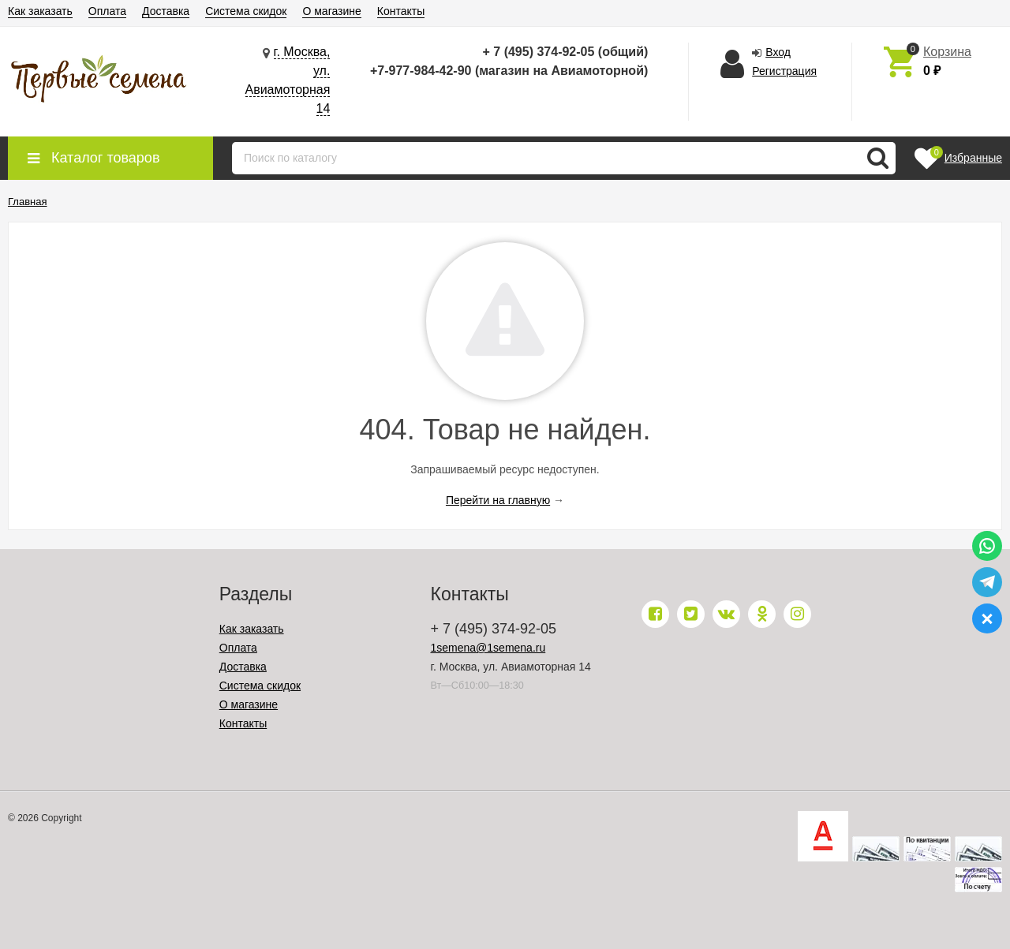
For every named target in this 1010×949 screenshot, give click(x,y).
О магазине (331, 11)
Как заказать (40, 11)
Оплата (107, 11)
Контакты (401, 11)
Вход (778, 52)
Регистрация (784, 71)
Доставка (165, 11)
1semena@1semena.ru (488, 647)
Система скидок (245, 11)
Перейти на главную (498, 500)
